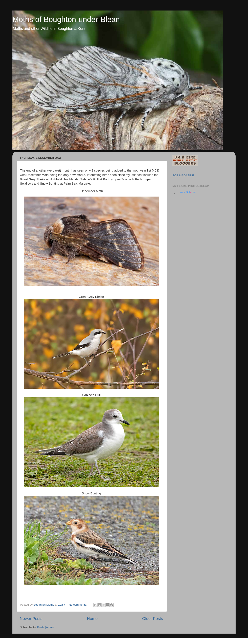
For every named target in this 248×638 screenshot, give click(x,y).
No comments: (78, 604)
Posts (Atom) (45, 627)
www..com (188, 192)
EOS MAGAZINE (183, 175)
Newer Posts (31, 618)
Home (92, 618)
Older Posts (152, 618)
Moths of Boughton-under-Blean (66, 19)
